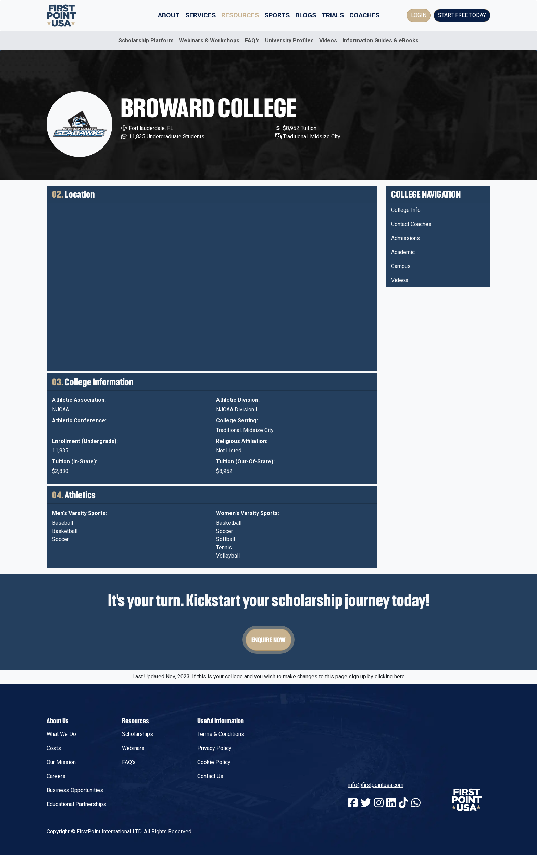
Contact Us (210, 776)
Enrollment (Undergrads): (85, 441)
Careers (56, 776)
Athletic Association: (79, 400)
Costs (54, 748)
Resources (240, 15)
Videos (328, 40)
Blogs (305, 15)
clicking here (390, 676)
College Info (406, 210)
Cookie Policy (213, 762)
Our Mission (61, 762)
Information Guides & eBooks (380, 40)
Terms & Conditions (220, 734)
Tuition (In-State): (74, 461)
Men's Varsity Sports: (79, 513)
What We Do (61, 734)
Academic (403, 252)
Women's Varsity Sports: (247, 513)
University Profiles (289, 40)
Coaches (364, 15)
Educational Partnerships (76, 804)
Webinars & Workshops (209, 40)
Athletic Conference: (79, 420)
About (169, 15)
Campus (401, 266)
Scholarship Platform (146, 40)
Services (200, 15)
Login (418, 15)
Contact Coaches (411, 224)
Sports (277, 15)
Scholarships (137, 734)
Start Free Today (462, 15)
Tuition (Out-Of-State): (245, 461)
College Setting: (237, 420)
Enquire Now (268, 640)
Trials (333, 15)
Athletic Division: (238, 400)
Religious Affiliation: (241, 441)
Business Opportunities (75, 790)
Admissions (405, 238)
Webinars (133, 748)
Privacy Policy (214, 748)
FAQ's (252, 40)
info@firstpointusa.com (375, 785)
